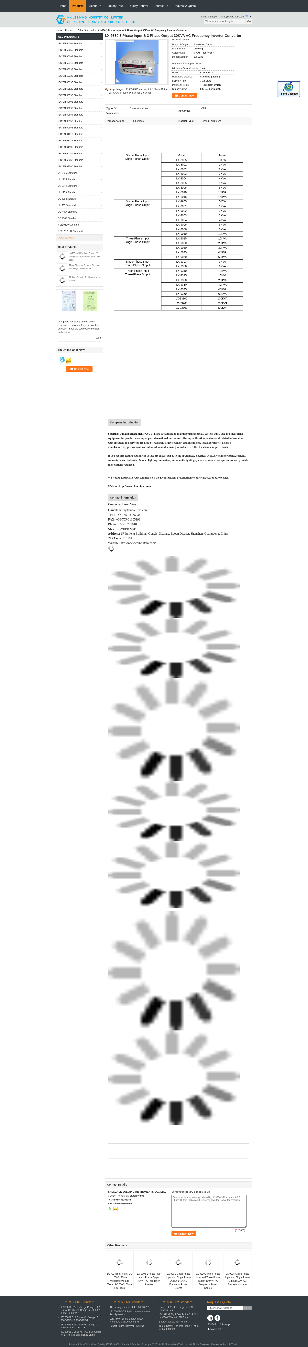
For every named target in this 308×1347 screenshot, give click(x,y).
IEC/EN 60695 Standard (70, 108)
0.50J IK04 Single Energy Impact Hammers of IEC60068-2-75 (127, 1320)
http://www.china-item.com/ (138, 543)
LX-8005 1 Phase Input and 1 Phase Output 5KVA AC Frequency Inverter (149, 1279)
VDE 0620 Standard (68, 224)
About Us (95, 5)
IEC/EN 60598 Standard (70, 95)
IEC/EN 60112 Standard (70, 63)
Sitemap (225, 1324)
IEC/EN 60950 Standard (70, 121)
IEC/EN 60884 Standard (70, 114)
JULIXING (231, 1344)
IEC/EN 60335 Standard (70, 82)
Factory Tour (115, 5)
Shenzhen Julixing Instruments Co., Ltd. (132, 433)
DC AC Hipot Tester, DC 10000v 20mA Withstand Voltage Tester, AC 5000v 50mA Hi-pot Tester (119, 1280)
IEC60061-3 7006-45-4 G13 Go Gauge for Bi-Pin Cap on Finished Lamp (81, 1333)
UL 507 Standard (67, 205)
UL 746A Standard (67, 211)
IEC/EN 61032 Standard (70, 140)
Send (247, 1308)
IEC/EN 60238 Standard (70, 69)
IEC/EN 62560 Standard (70, 166)
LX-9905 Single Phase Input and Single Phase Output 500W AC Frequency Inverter (237, 1279)
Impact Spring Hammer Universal (127, 1326)
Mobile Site (215, 1329)
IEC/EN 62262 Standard (70, 160)
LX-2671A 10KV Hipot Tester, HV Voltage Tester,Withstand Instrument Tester (84, 256)
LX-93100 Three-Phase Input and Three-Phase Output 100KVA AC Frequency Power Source (208, 1280)
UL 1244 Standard (67, 186)
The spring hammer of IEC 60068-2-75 (130, 1307)
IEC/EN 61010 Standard (70, 134)
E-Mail (212, 1324)
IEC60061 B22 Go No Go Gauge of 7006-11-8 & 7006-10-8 (79, 1326)
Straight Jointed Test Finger (173, 1321)
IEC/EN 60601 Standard (70, 101)
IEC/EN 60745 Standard (70, 153)
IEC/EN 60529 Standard (70, 88)
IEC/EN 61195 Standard (70, 147)
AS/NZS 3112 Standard (70, 231)
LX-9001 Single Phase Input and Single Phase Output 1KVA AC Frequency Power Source (178, 1280)
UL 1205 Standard (67, 179)
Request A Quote (184, 5)
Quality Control (138, 5)
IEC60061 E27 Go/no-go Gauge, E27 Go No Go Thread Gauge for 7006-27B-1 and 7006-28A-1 (81, 1310)
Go (249, 21)
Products (77, 5)
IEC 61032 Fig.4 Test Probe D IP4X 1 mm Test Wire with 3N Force (178, 1316)
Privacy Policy (76, 1344)
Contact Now (186, 95)
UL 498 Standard (67, 198)
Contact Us (160, 5)
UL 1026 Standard (67, 173)
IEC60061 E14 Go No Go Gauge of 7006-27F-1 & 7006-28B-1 (79, 1319)
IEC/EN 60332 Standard (70, 76)
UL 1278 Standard (67, 192)
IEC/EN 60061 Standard (70, 43)
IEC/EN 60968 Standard (70, 127)
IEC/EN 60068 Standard (70, 56)
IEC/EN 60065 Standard (70, 50)
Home (62, 5)
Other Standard (86, 30)
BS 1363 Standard (67, 218)
